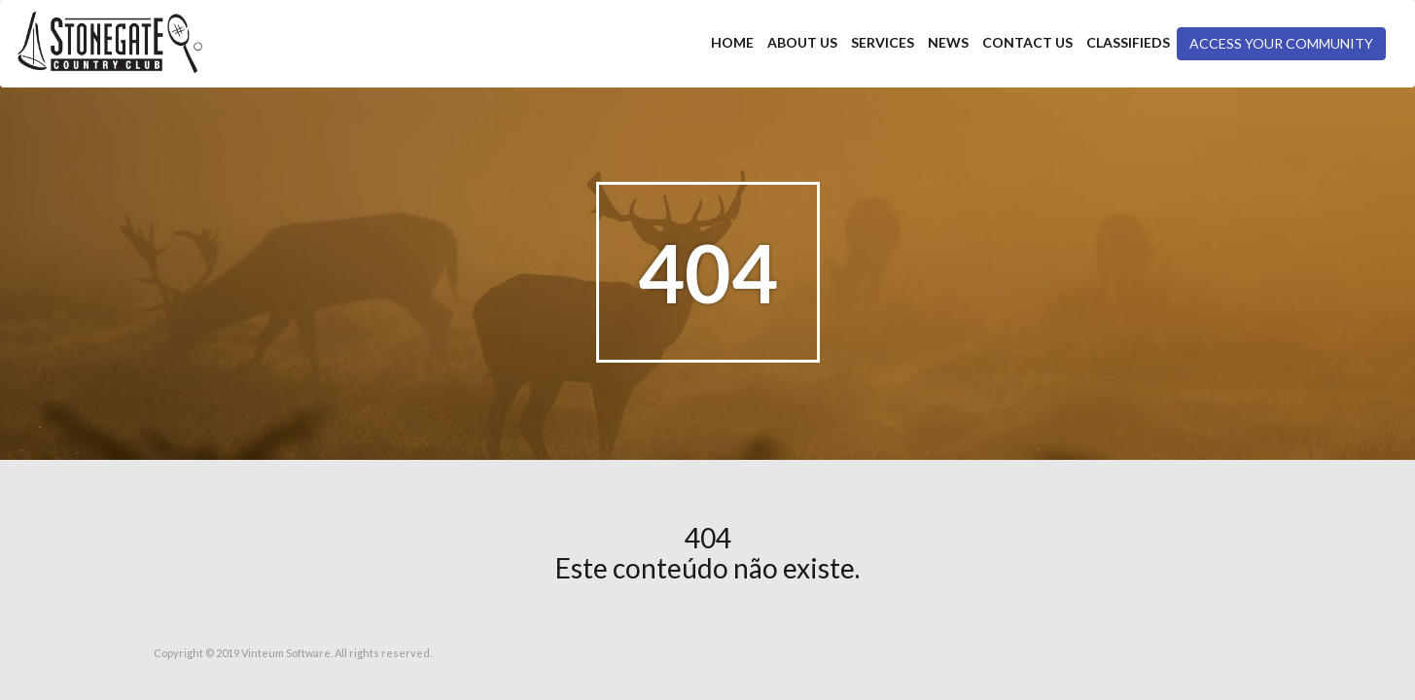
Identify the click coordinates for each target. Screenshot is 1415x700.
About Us (802, 42)
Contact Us (1027, 42)
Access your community (1281, 43)
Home (732, 42)
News (948, 42)
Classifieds (1128, 42)
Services (882, 42)
